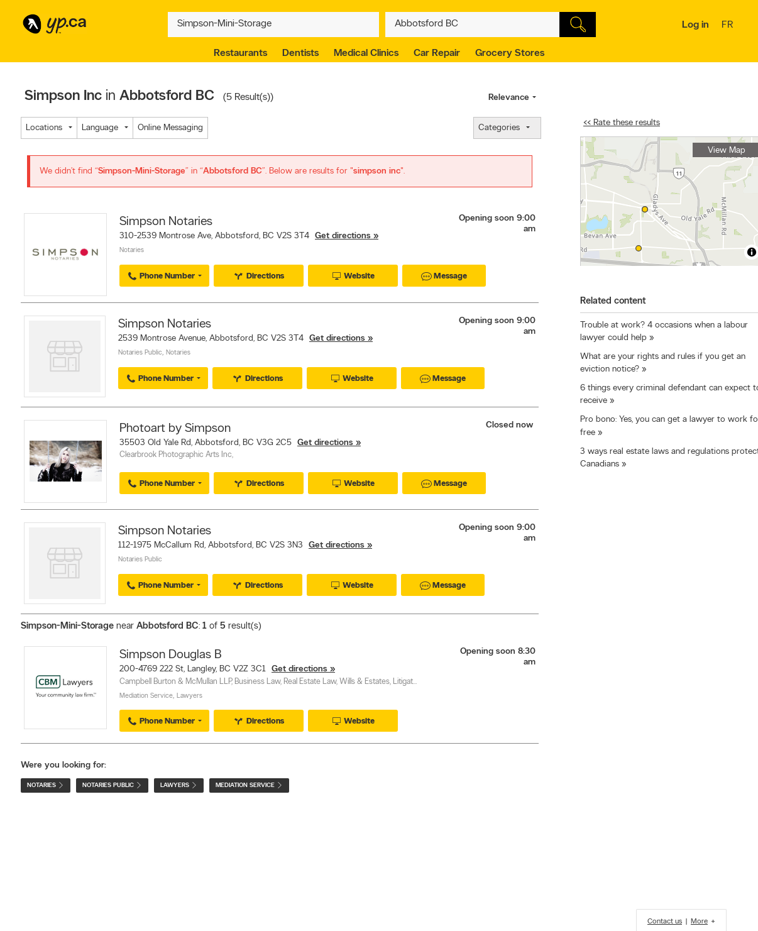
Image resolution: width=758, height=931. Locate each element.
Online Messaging (170, 128)
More (699, 921)
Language (100, 128)
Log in (695, 25)
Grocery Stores (509, 53)
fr (729, 25)
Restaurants (240, 53)
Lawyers (189, 696)
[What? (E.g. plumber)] (273, 24)
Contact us (664, 921)
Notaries (131, 250)
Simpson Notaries (165, 222)
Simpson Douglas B (170, 655)
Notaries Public (140, 353)
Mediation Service (146, 696)
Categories (499, 128)
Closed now (511, 425)
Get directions (343, 236)
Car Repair (437, 53)
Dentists (300, 53)
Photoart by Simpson (175, 428)
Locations (44, 128)
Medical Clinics (366, 53)
